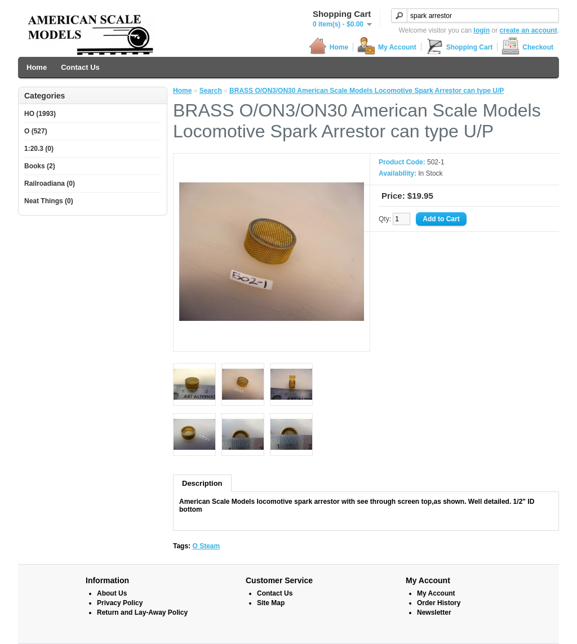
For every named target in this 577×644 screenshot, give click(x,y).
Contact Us (80, 67)
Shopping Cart (459, 47)
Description (202, 483)
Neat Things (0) (48, 201)
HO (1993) (40, 114)
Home (328, 47)
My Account (386, 47)
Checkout (527, 47)
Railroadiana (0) (49, 183)
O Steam (206, 546)
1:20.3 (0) (39, 149)
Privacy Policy (120, 603)
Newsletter (434, 612)
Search (210, 91)
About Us (112, 593)
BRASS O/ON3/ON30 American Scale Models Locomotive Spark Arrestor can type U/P (366, 91)
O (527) (35, 131)
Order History (438, 603)
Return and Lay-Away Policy (142, 612)
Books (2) (39, 166)
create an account (528, 30)
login (482, 30)
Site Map (271, 603)
